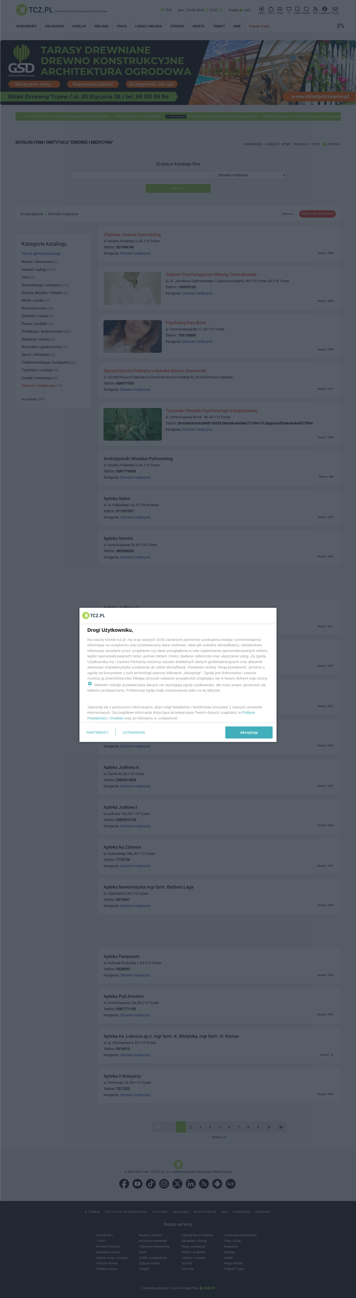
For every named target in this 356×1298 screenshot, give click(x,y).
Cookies (116, 718)
